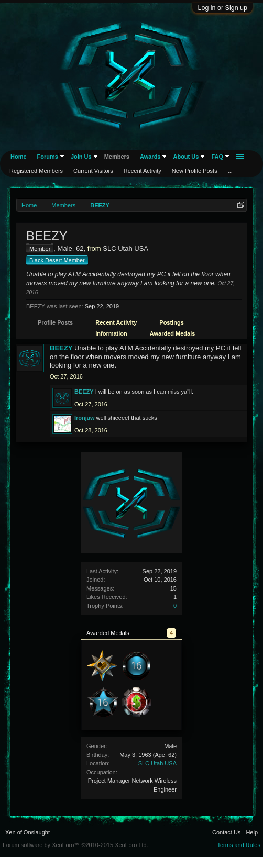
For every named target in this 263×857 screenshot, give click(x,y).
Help (252, 832)
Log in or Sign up (222, 8)
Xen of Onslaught (27, 832)
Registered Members (36, 171)
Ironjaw (84, 418)
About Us (186, 156)
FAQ (217, 156)
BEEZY (61, 348)
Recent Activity (116, 322)
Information (111, 333)
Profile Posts (55, 322)
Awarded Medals (172, 333)
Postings (171, 322)
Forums (47, 156)
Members (116, 156)
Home (18, 156)
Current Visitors (93, 171)
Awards (150, 156)
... (230, 171)
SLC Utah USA (157, 763)
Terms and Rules (238, 845)
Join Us (81, 156)
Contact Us (226, 832)
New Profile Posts (194, 171)
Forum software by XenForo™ (75, 845)
